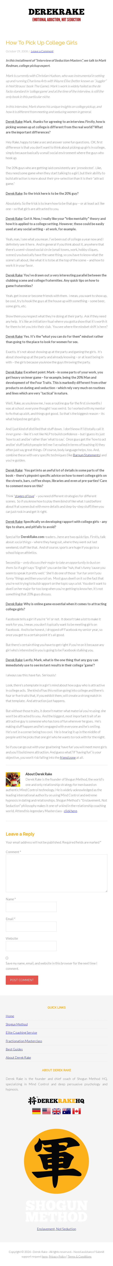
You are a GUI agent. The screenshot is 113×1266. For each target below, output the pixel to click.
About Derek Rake (18, 1057)
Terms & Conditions (79, 1256)
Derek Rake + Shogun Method (56, 16)
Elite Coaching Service (21, 1032)
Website (12, 938)
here (45, 1256)
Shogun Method (17, 1024)
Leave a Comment (42, 51)
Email (10, 919)
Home (10, 1016)
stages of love (24, 496)
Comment (13, 852)
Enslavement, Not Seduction (56, 1229)
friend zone (68, 757)
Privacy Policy (57, 1256)
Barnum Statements (86, 455)
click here (70, 811)
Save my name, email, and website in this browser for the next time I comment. (51, 965)
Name (11, 899)
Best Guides (14, 1049)
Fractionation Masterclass (24, 1041)
